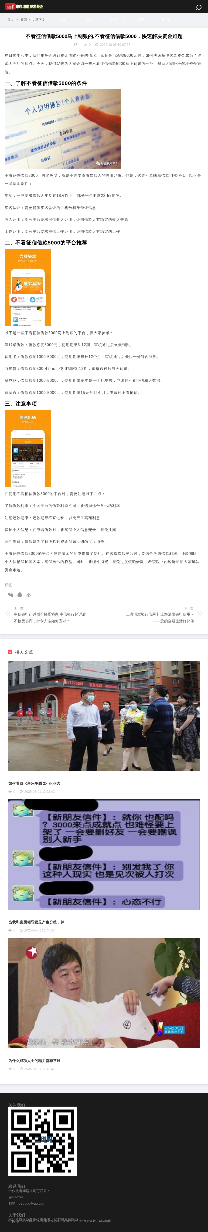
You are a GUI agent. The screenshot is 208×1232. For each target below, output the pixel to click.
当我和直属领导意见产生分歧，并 (36, 922)
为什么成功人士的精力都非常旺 (34, 1061)
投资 (116, 19)
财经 (36, 19)
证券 (62, 19)
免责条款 (90, 1221)
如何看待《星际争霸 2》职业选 (34, 784)
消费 (143, 19)
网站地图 (105, 1221)
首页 (14, 19)
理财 (89, 19)
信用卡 (169, 19)
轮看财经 (47, 1221)
